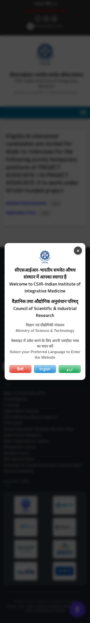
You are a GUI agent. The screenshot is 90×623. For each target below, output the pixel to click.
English (44, 369)
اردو (70, 369)
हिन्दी (20, 369)
